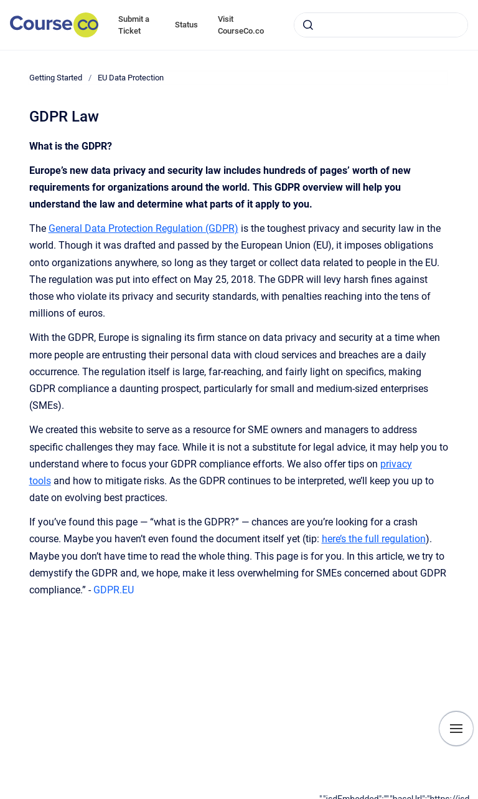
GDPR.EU (112, 590)
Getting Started (55, 77)
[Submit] (308, 25)
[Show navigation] (456, 728)
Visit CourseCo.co (241, 25)
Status (186, 24)
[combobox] (380, 25)
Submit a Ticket (133, 25)
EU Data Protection (131, 77)
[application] (398, 796)
